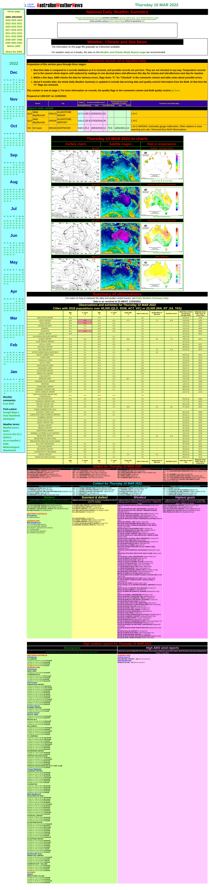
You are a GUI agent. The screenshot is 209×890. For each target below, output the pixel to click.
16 (16, 87)
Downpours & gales (152, 18)
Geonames (9, 419)
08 (13, 84)
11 (23, 84)
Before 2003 (13, 46)
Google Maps (10, 412)
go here (175, 90)
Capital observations (116, 19)
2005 (8, 43)
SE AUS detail (167, 181)
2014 (8, 33)
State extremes (83, 19)
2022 (13, 23)
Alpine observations (149, 19)
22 (13, 89)
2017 (8, 30)
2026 (8, 20)
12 (4, 87)
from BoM (8, 403)
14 (10, 87)
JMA (143, 21)
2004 (14, 43)
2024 (19, 20)
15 (13, 87)
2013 (13, 33)
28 (10, 91)
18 (23, 87)
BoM (5, 431)
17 (19, 87)
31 (19, 91)
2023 (8, 23)
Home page (14, 11)
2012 (19, 33)
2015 (19, 30)
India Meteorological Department (11, 447)
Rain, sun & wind (138, 18)
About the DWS (13, 51)
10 (19, 84)
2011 (8, 36)
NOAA (6, 437)
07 (10, 84)
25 (23, 89)
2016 (13, 30)
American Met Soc (12, 434)
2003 (19, 43)
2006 (19, 39)
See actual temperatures (162, 217)
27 (7, 91)
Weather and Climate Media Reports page (123, 52)
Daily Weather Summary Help (152, 298)
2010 (13, 36)
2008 (8, 39)
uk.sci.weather (11, 440)
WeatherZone (10, 427)
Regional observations (133, 19)
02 (16, 82)
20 (7, 89)
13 (7, 87)
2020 (8, 26)
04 (23, 82)
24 (19, 89)
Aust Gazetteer (11, 415)
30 (16, 91)
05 (4, 84)
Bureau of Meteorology (116, 21)
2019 (13, 26)
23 (16, 89)
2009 (19, 36)
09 (16, 84)
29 (13, 91)
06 (7, 84)
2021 (19, 23)
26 (4, 91)
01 (13, 82)
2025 (13, 20)
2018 (19, 26)
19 (4, 89)
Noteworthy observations (99, 19)
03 (19, 82)
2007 (13, 39)
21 (10, 89)
